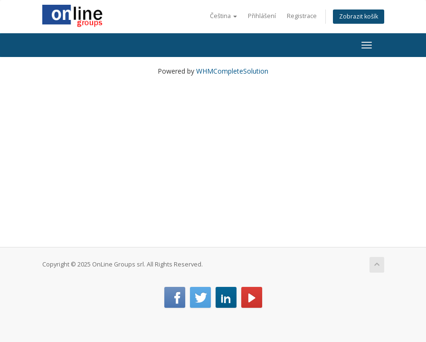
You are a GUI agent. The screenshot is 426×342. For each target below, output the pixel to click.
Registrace (302, 16)
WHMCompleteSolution (232, 71)
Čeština (223, 16)
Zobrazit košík (358, 16)
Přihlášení (262, 16)
